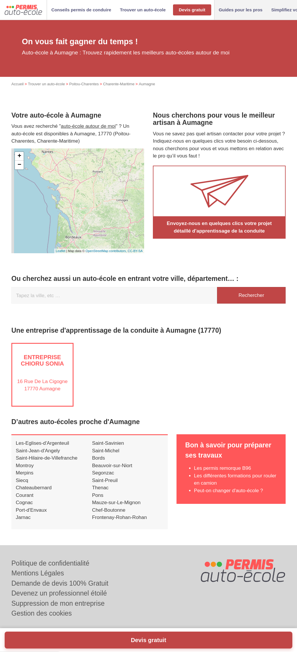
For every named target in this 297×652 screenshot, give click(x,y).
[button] (81, 10)
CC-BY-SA (135, 251)
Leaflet (60, 251)
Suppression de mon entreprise (58, 603)
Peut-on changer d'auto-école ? (228, 490)
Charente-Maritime (118, 84)
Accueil (17, 84)
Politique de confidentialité (50, 563)
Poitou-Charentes (84, 84)
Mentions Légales (37, 573)
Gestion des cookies (41, 613)
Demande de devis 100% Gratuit (59, 583)
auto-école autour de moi (88, 126)
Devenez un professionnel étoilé (59, 593)
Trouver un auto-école (46, 84)
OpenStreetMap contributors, (106, 251)
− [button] (19, 165)
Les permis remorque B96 (222, 468)
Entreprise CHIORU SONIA (42, 360)
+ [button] (19, 156)
